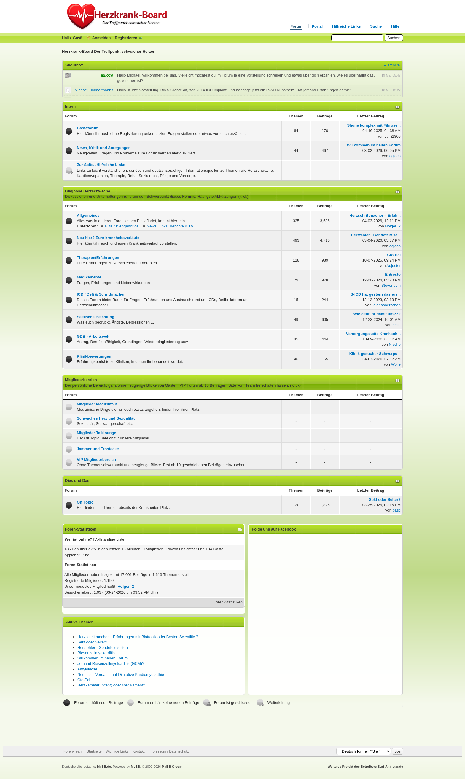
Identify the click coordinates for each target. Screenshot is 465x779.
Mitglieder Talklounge (96, 433)
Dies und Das (77, 480)
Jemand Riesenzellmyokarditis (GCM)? (110, 663)
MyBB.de (104, 766)
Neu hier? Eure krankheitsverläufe (108, 237)
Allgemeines (88, 215)
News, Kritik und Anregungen (104, 148)
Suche (376, 26)
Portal (317, 26)
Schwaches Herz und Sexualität (106, 418)
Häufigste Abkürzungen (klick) (223, 196)
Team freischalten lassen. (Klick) (273, 385)
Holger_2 (393, 226)
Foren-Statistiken (228, 602)
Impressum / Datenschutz (169, 751)
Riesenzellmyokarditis (96, 653)
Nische (395, 344)
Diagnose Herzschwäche (87, 191)
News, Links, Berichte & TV (170, 226)
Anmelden (101, 38)
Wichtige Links (117, 751)
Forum (296, 26)
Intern (70, 106)
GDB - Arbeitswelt (93, 336)
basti (397, 510)
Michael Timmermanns (93, 90)
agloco (395, 156)
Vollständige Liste (109, 539)
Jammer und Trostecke (98, 449)
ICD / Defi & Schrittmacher (101, 294)
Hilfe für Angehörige (121, 226)
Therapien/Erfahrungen (98, 257)
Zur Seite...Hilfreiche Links (101, 165)
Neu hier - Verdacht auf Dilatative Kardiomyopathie (120, 674)
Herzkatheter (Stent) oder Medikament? (111, 685)
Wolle (396, 364)
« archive (392, 65)
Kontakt (139, 751)
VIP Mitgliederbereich (96, 459)
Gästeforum (87, 128)
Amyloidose (87, 669)
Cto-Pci (83, 680)
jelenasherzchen (386, 305)
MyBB (135, 766)
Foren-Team (73, 751)
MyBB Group (171, 766)
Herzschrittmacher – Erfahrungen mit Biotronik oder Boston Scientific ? (137, 637)
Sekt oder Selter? (92, 642)
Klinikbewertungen (94, 356)
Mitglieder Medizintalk (97, 404)
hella (397, 325)
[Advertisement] (232, 726)
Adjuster (393, 265)
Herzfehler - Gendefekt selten (102, 647)
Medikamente (89, 277)
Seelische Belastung (95, 317)
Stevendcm (391, 285)
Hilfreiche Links (346, 26)
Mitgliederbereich (81, 379)
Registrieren (126, 38)
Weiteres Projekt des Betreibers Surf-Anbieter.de (365, 766)
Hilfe (395, 26)
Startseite (94, 751)
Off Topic (85, 502)
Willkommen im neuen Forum (102, 658)
